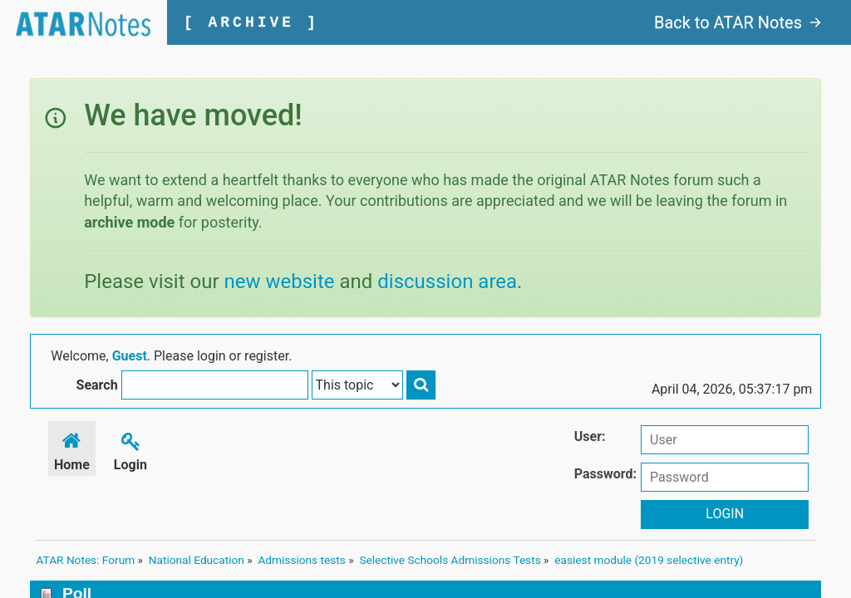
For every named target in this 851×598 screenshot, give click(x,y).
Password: (605, 475)
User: (590, 438)
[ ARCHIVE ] (252, 22)
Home (73, 450)
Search (473, 357)
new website (279, 281)
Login (130, 450)
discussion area (447, 281)
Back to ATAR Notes (738, 22)
